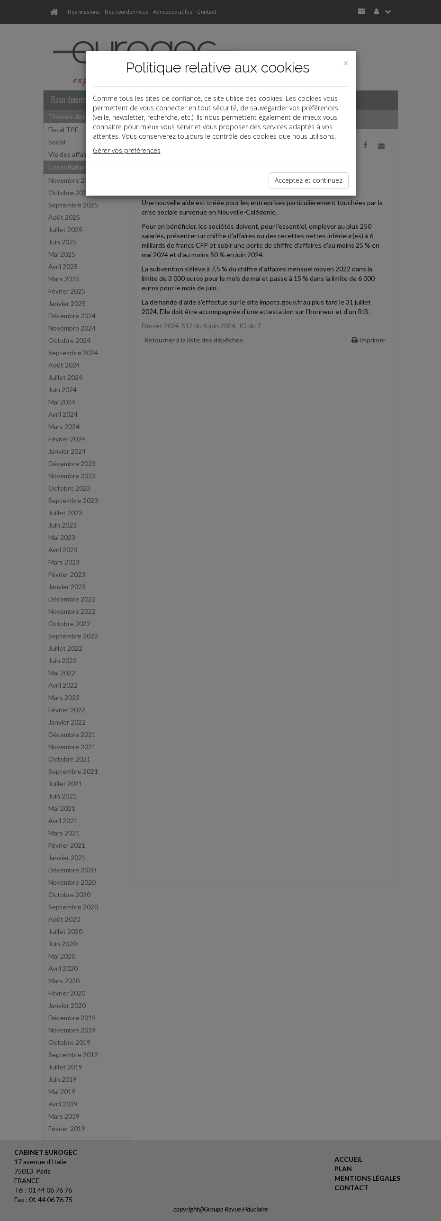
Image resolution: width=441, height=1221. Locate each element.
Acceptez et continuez (308, 180)
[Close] (346, 63)
